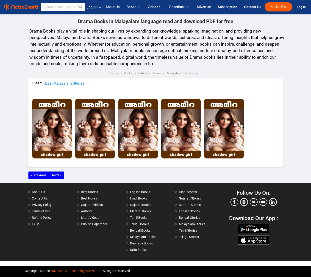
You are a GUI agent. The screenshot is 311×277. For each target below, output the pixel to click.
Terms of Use (41, 211)
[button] (80, 7)
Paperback (179, 6)
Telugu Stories (189, 237)
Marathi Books (140, 211)
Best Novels (89, 198)
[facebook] (234, 202)
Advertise (204, 6)
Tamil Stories (188, 230)
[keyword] (63, 7)
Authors (86, 211)
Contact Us (252, 6)
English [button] (93, 7)
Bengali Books (140, 230)
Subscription (227, 6)
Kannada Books (141, 243)
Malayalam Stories (192, 224)
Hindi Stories (188, 192)
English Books (140, 192)
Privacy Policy (42, 205)
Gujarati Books (140, 205)
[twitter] (254, 202)
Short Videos (90, 217)
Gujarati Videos (92, 205)
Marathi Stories (190, 205)
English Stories (189, 211)
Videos (154, 6)
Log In (301, 7)
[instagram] (244, 202)
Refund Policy (41, 217)
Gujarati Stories (190, 198)
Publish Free (278, 6)
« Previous (38, 175)
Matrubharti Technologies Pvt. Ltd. (76, 271)
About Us (113, 6)
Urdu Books (138, 250)
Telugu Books (139, 224)
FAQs (35, 224)
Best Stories (89, 192)
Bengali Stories (189, 217)
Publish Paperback (94, 224)
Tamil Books (138, 217)
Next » (56, 175)
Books (134, 6)
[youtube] (263, 202)
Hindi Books (138, 198)
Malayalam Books (143, 237)
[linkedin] (273, 202)
